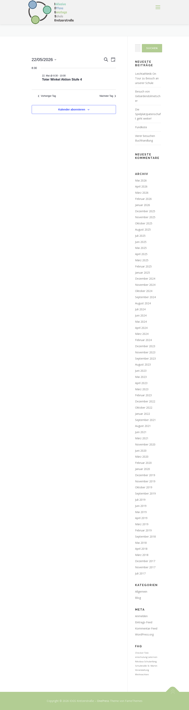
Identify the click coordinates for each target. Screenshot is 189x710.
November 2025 (145, 217)
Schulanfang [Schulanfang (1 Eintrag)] (150, 661)
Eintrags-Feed (143, 622)
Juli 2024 (140, 309)
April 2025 (141, 254)
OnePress (103, 701)
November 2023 (145, 352)
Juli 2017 (140, 573)
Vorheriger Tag (47, 96)
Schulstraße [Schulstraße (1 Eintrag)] (141, 665)
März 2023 (141, 389)
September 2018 (145, 536)
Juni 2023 (140, 370)
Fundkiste (141, 127)
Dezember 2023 (145, 346)
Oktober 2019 (143, 487)
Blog (138, 598)
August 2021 (143, 426)
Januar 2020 (142, 469)
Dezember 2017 (145, 561)
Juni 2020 (140, 450)
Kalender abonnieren (71, 109)
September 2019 (145, 493)
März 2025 (141, 260)
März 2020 (141, 456)
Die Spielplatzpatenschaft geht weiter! (148, 114)
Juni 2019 (140, 506)
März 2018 (141, 555)
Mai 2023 (141, 377)
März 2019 (141, 524)
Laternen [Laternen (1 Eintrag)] (152, 657)
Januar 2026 (142, 205)
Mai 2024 (141, 321)
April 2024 (141, 328)
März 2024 (141, 334)
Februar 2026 (143, 199)
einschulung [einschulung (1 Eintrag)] (141, 657)
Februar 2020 (143, 463)
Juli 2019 (140, 499)
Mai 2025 (141, 248)
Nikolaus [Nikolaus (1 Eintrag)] (139, 661)
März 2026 (141, 192)
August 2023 (143, 364)
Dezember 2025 (145, 211)
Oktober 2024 (143, 291)
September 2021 (145, 420)
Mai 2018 (141, 543)
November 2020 (145, 444)
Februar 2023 (143, 395)
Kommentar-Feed (146, 628)
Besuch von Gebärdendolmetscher (147, 96)
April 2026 (141, 186)
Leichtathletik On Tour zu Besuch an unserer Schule (147, 78)
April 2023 (141, 383)
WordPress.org (144, 634)
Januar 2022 (142, 414)
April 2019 (141, 518)
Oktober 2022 (143, 407)
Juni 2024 (140, 315)
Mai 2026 (141, 180)
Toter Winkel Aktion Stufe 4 (62, 79)
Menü (157, 7)
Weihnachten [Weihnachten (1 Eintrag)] (142, 674)
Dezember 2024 (145, 278)
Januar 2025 (142, 272)
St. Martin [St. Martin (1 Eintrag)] (152, 665)
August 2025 (143, 229)
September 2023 (145, 358)
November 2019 (145, 481)
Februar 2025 (143, 266)
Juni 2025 (140, 242)
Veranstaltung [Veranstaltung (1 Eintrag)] (142, 670)
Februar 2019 (143, 530)
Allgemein (141, 591)
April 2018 (141, 549)
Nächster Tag (108, 96)
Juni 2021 (140, 432)
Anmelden (141, 616)
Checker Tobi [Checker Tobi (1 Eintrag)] (142, 652)
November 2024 (145, 285)
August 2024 (143, 303)
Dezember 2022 (145, 401)
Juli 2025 (140, 236)
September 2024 (145, 297)
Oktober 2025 (143, 223)
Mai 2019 (141, 512)
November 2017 (145, 567)
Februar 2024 (143, 340)
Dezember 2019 (145, 475)
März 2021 (141, 438)
